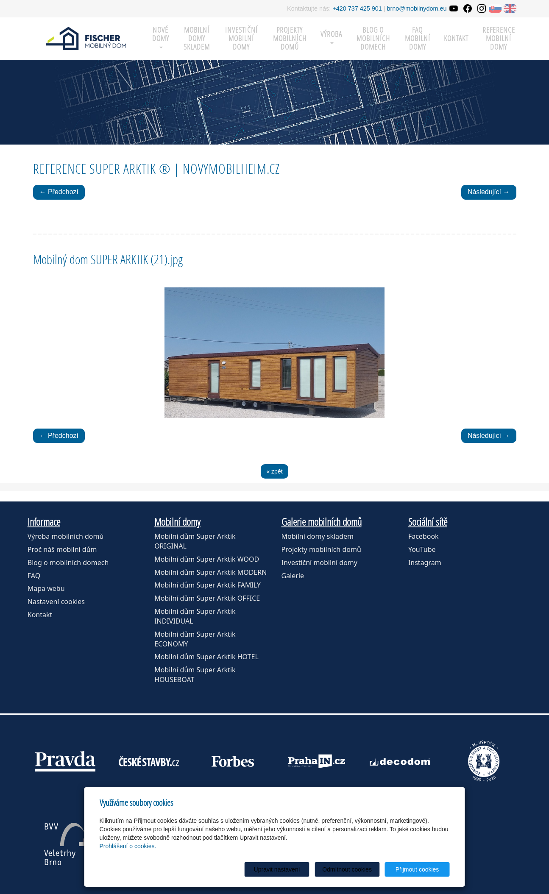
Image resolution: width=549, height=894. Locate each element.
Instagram (424, 562)
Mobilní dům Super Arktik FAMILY (207, 585)
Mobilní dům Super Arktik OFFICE (207, 598)
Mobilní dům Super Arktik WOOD (206, 559)
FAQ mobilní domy (417, 38)
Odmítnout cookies (347, 869)
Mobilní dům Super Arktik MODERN (210, 572)
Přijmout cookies (417, 869)
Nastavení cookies (56, 601)
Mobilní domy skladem (317, 536)
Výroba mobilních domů (66, 536)
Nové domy (160, 36)
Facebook (423, 536)
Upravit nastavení (277, 869)
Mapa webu (46, 588)
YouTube (422, 549)
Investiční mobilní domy (241, 38)
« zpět (274, 471)
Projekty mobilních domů (290, 38)
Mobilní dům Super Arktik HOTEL (206, 656)
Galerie (292, 575)
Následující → (489, 191)
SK (495, 8)
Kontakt (456, 38)
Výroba (331, 36)
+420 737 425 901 (357, 8)
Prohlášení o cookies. (128, 846)
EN (510, 8)
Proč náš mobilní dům (62, 549)
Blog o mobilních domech (373, 38)
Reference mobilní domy (498, 38)
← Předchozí (58, 191)
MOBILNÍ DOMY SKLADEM (197, 38)
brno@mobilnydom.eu (417, 8)
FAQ (34, 575)
